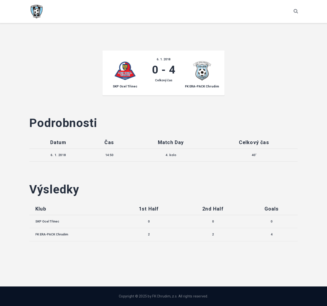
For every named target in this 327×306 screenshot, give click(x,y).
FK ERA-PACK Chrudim (51, 234)
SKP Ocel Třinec (47, 221)
